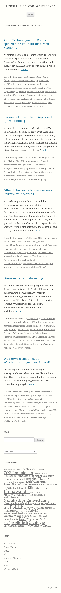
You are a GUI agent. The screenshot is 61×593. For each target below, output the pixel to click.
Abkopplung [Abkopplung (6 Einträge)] (9, 469)
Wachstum (21, 106)
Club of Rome (10, 547)
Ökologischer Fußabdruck (42, 98)
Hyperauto (21, 91)
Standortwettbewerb (13, 344)
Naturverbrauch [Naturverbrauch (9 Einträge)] (14, 503)
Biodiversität (42, 84)
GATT (11, 406)
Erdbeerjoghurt (39, 87)
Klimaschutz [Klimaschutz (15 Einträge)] (38, 487)
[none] (20, 452)
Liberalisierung (22, 256)
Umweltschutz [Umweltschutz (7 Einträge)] (11, 519)
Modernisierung (24, 175)
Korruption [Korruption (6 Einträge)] (35, 492)
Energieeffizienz (11, 168)
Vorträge (33, 80)
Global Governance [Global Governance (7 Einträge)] (47, 484)
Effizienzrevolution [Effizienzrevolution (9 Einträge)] (42, 476)
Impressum (52, 587)
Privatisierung (10, 241)
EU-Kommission (30, 245)
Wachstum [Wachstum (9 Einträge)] (32, 519)
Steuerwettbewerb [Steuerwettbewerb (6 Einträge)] (38, 516)
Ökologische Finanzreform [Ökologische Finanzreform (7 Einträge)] (17, 525)
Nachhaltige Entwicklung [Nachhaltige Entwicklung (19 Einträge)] (26, 500)
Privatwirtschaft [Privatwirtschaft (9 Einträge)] (34, 507)
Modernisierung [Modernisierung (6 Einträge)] (11, 497)
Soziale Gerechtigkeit (42, 102)
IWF (15, 333)
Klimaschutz (50, 91)
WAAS (6, 565)
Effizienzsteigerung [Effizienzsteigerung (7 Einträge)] (13, 479)
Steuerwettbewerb (32, 263)
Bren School (9, 543)
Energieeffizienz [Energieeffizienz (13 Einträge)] (36, 478)
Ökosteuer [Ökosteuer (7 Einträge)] (36, 525)
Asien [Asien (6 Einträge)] (18, 469)
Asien (33, 84)
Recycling (26, 102)
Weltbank (8, 421)
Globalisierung (48, 318)
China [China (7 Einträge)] (41, 469)
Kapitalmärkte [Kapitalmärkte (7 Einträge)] (19, 488)
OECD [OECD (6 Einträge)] (6, 508)
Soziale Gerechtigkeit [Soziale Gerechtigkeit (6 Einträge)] (13, 513)
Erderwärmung (26, 172)
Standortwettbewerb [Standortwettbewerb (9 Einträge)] (16, 515)
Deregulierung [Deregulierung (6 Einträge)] (40, 473)
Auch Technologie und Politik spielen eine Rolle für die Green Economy (26, 44)
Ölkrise (20, 260)
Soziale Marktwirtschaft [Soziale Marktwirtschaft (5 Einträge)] (33, 513)
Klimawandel (10, 175)
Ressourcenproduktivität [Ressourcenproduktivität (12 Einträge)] (22, 511)
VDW (6, 561)
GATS (6, 406)
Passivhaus (9, 102)
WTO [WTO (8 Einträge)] (43, 519)
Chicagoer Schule (46, 325)
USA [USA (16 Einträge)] (22, 518)
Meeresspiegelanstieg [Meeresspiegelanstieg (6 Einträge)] (35, 495)
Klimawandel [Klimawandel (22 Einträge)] (17, 491)
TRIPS (18, 417)
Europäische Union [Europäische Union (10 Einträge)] (16, 484)
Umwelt (44, 161)
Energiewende (47, 168)
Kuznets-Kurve (49, 95)
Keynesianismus (45, 252)
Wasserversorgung (36, 106)
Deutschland (36, 399)
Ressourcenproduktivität (15, 179)
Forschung (23, 249)
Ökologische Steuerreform (16, 80)
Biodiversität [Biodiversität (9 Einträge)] (29, 469)
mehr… (24, 69)
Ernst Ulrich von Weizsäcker (30, 6)
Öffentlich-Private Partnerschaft (19, 413)
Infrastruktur (10, 252)
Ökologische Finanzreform (16, 98)
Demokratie (46, 391)
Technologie (9, 106)
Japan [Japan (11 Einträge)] (8, 488)
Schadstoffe (9, 417)
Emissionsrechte (23, 87)
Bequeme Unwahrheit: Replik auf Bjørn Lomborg (28, 119)
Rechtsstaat (38, 175)
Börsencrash (32, 325)
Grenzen (44, 249)
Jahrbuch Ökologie (12, 558)
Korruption (9, 256)
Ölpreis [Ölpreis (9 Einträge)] (46, 525)
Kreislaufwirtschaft (32, 95)
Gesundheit (34, 249)
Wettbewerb (19, 421)
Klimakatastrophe (35, 91)
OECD (34, 336)
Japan (37, 172)
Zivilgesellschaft (38, 267)
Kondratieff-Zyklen (13, 95)
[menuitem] (20, 452)
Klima (45, 76)
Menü (30, 14)
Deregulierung (10, 329)
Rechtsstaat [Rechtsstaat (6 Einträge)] (50, 508)
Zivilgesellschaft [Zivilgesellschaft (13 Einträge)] (16, 523)
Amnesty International (14, 325)
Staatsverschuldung (13, 263)
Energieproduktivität (30, 168)
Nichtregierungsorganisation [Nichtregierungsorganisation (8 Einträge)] (40, 503)
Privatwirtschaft (33, 260)
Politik (18, 102)
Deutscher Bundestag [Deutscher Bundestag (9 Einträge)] (17, 476)
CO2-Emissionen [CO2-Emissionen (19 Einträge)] (18, 472)
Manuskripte (34, 161)
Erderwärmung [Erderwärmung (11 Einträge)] (36, 482)
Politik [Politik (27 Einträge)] (16, 507)
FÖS (5, 554)
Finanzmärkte (10, 249)
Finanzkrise (23, 329)
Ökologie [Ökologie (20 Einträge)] (37, 522)
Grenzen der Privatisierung (23, 278)
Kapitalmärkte (30, 252)
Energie (43, 157)
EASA (6, 550)
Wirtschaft (44, 80)
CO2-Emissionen (38, 164)
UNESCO (26, 417)
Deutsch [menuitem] (9, 451)
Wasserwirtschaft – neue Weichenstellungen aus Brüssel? (27, 360)
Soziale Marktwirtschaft (45, 340)
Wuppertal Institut (12, 569)
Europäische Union (48, 245)
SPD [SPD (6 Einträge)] (45, 513)
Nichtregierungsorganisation (17, 336)
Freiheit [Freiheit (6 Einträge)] (33, 484)
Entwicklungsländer (13, 245)
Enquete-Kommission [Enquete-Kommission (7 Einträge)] (14, 481)
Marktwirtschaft (26, 410)
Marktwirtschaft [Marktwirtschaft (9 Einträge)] (14, 494)
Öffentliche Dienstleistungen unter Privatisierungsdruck (29, 192)
